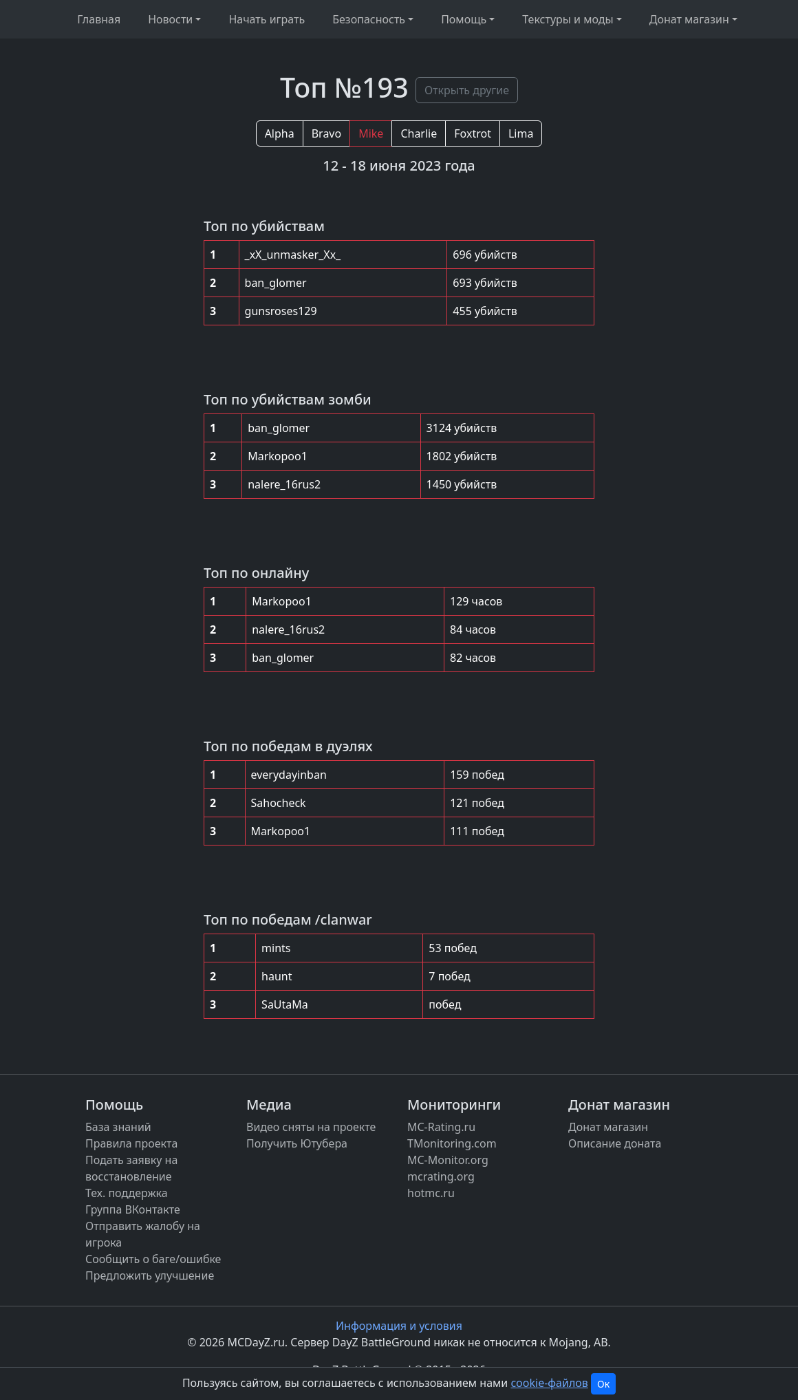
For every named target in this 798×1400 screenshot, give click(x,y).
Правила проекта (131, 1143)
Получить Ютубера (296, 1143)
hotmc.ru (431, 1192)
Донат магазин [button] (689, 19)
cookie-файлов (548, 1382)
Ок (603, 1383)
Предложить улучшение (149, 1275)
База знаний (118, 1126)
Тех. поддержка (126, 1192)
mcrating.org (441, 1176)
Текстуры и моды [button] (567, 19)
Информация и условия (399, 1325)
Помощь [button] (463, 19)
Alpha (279, 133)
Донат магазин (608, 1126)
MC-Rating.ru (441, 1126)
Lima (520, 133)
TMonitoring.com (452, 1143)
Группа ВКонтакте (132, 1209)
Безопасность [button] (368, 19)
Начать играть (266, 19)
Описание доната (614, 1143)
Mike (370, 133)
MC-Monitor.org (447, 1159)
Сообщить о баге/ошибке (153, 1259)
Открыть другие (466, 90)
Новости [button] (170, 19)
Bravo (326, 133)
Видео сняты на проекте (311, 1126)
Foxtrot (472, 133)
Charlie (418, 133)
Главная (98, 19)
